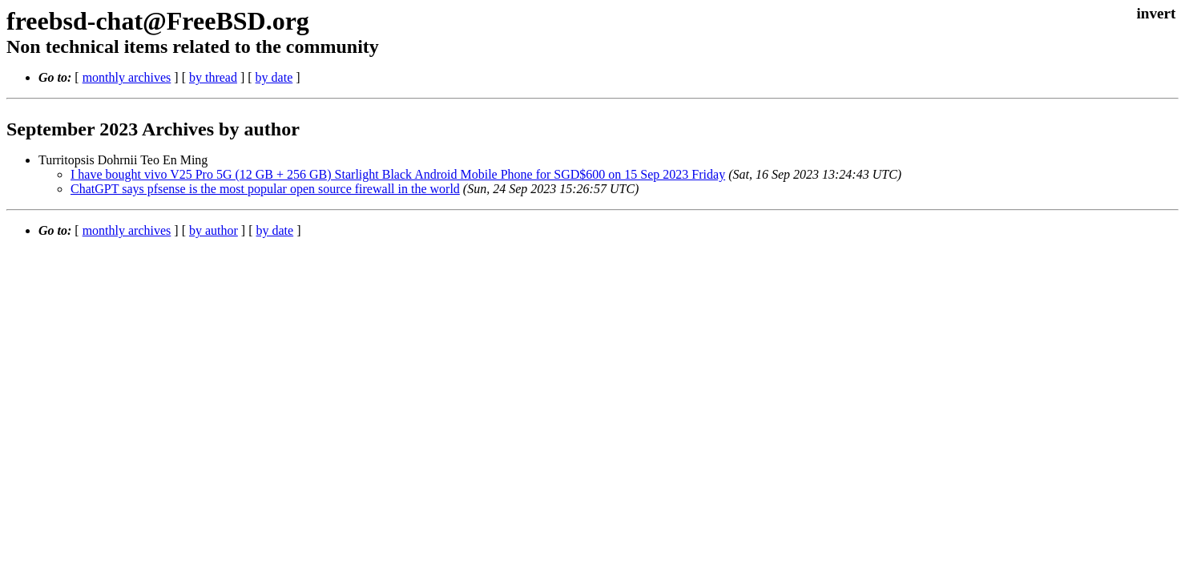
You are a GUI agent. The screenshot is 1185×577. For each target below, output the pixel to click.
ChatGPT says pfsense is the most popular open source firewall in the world (265, 189)
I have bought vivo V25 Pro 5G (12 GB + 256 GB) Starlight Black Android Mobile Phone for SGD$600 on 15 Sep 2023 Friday (398, 174)
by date (274, 77)
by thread (213, 77)
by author (213, 230)
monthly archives (127, 77)
